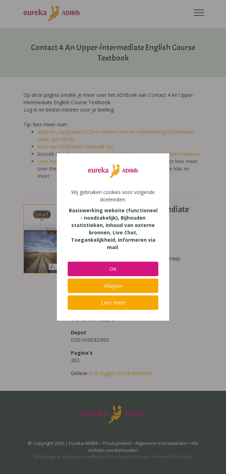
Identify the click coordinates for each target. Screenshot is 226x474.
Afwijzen (113, 285)
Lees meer (113, 302)
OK (113, 269)
